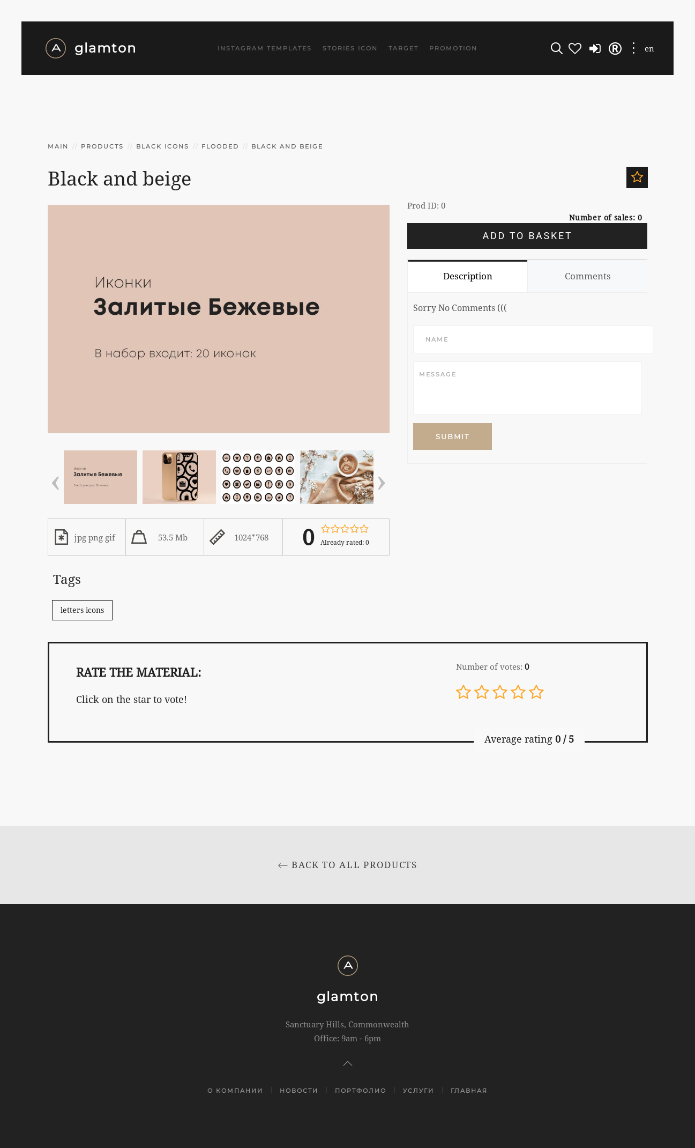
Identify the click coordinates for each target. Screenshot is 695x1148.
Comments (588, 276)
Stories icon (350, 48)
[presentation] (56, 479)
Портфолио (360, 1090)
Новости (299, 1090)
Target (403, 48)
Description (467, 276)
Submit (452, 436)
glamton (91, 48)
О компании (235, 1090)
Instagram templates (265, 48)
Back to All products (347, 864)
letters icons (82, 610)
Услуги (418, 1090)
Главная (469, 1090)
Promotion (453, 48)
